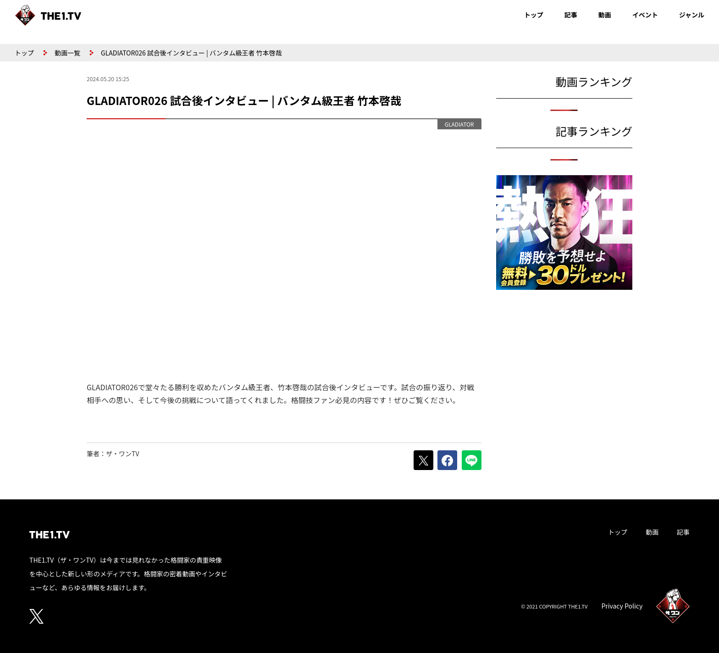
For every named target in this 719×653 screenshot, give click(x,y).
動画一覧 (67, 53)
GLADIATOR (459, 124)
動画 (604, 14)
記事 (570, 14)
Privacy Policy (621, 605)
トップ (533, 14)
